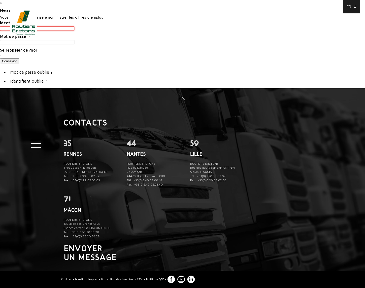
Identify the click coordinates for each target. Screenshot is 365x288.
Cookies (66, 279)
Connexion (9, 61)
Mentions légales (86, 279)
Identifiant (12, 22)
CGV (139, 279)
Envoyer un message (90, 253)
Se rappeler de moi (18, 49)
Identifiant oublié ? (28, 81)
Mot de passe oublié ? (31, 72)
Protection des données (117, 279)
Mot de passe (15, 36)
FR (348, 6)
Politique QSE (155, 279)
